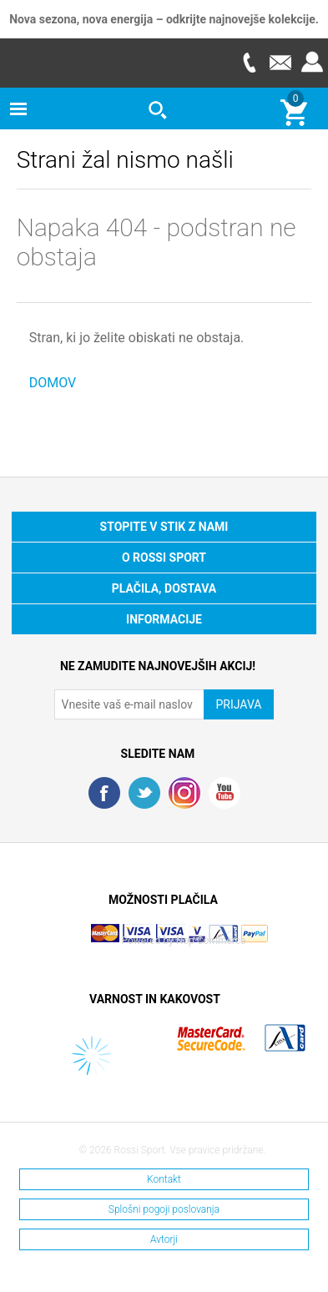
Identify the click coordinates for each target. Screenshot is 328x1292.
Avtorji (164, 1239)
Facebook (104, 793)
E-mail (280, 62)
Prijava (312, 62)
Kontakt (164, 1179)
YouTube (224, 793)
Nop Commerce (211, 940)
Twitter (144, 793)
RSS (184, 793)
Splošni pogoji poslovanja (164, 1209)
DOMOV (53, 383)
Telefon (248, 62)
